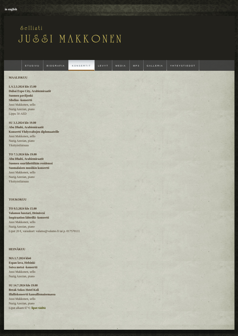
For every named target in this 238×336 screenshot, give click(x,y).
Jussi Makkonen (40, 33)
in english (11, 9)
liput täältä (39, 308)
